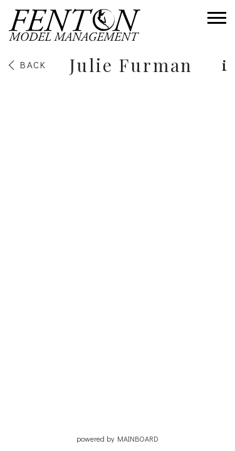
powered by (117, 438)
